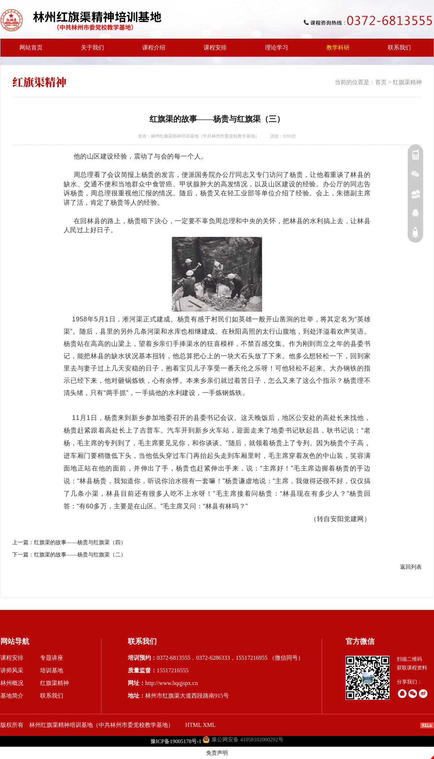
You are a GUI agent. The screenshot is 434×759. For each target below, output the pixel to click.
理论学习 (276, 47)
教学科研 (336, 50)
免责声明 (217, 753)
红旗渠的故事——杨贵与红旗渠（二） (80, 555)
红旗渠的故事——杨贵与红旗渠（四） (80, 542)
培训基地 (51, 670)
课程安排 (213, 50)
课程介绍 (151, 50)
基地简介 (11, 696)
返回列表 (411, 567)
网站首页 (31, 47)
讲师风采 (11, 670)
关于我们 (90, 50)
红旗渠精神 (407, 82)
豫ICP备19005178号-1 (176, 741)
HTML (193, 725)
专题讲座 (51, 658)
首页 (381, 82)
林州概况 (11, 683)
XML (209, 725)
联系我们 (399, 47)
